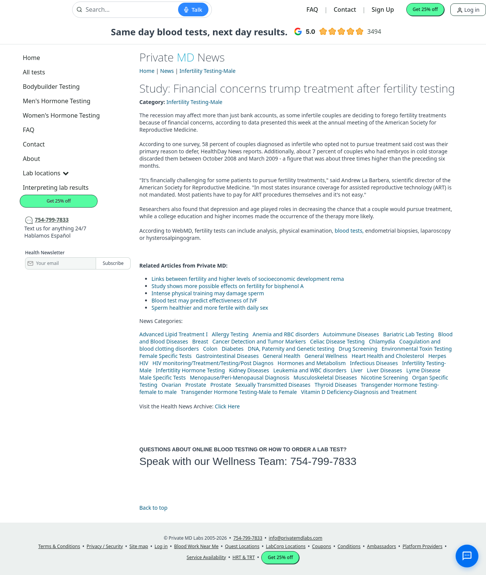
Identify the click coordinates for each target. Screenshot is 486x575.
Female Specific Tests (165, 355)
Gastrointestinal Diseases (227, 355)
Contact (345, 9)
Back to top (153, 507)
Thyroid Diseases (335, 384)
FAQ (312, 9)
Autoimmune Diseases (351, 334)
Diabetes (233, 348)
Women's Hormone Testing (61, 115)
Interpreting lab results (55, 187)
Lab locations (45, 173)
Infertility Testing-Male (208, 70)
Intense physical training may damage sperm (207, 293)
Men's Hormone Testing (56, 101)
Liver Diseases (384, 370)
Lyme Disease (423, 370)
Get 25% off (425, 9)
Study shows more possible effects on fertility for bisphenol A (227, 286)
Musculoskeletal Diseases (325, 377)
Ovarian (171, 384)
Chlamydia (382, 341)
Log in (468, 9)
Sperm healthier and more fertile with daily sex (209, 307)
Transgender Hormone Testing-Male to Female (239, 391)
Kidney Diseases (249, 370)
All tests (34, 72)
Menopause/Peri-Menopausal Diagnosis (239, 377)
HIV (143, 363)
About (31, 158)
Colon (210, 348)
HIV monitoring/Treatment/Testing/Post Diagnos (212, 363)
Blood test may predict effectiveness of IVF (204, 300)
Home (31, 58)
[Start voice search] (193, 9)
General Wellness (326, 355)
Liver (356, 370)
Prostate (195, 384)
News (167, 70)
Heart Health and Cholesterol (388, 355)
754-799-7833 (323, 461)
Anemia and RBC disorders (285, 334)
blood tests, (350, 230)
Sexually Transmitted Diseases (273, 384)
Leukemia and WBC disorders (310, 370)
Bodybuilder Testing (51, 86)
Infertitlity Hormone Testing (190, 370)
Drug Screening (358, 348)
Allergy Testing (230, 334)
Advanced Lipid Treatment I (173, 334)
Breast (200, 341)
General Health (281, 355)
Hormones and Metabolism (312, 363)
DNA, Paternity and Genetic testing (291, 348)
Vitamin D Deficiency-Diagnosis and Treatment (359, 391)
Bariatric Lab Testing (408, 334)
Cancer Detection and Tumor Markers (259, 341)
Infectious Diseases (374, 363)
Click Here (227, 406)
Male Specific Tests (162, 377)
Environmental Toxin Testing (417, 348)
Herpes (437, 355)
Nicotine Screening (384, 377)
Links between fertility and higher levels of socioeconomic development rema (247, 278)
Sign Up (383, 9)
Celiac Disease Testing (337, 341)
